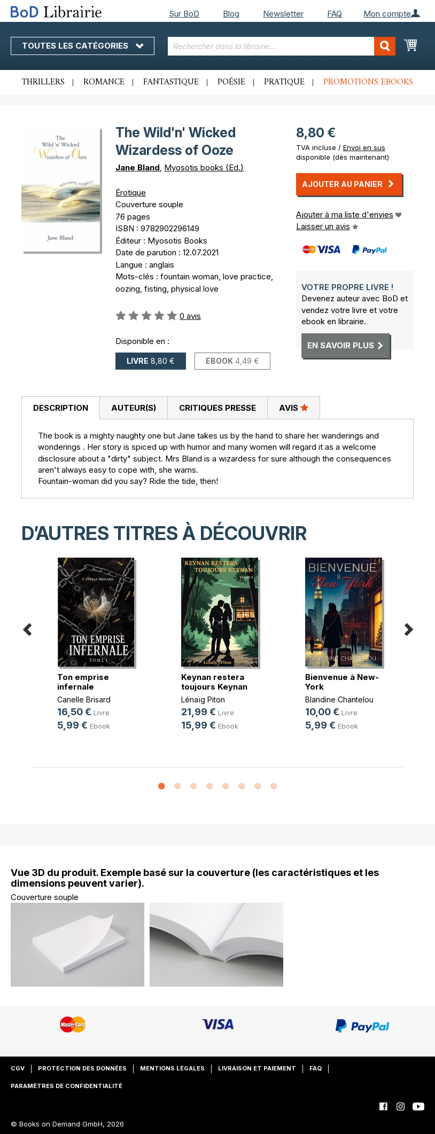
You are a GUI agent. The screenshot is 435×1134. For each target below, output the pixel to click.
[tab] (60, 408)
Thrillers (43, 82)
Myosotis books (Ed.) (204, 167)
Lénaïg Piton (203, 699)
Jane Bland (137, 167)
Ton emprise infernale (83, 682)
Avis (293, 407)
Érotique (130, 192)
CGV (18, 1068)
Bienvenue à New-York (342, 682)
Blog (231, 14)
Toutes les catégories (82, 46)
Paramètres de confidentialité (66, 1086)
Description (60, 408)
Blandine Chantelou (339, 699)
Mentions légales (172, 1068)
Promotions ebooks (368, 82)
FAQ (334, 14)
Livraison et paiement (257, 1068)
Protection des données (82, 1068)
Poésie (231, 82)
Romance (104, 82)
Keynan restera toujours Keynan (214, 682)
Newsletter (283, 14)
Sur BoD (184, 14)
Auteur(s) (133, 408)
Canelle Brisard (84, 699)
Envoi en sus (364, 147)
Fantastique (171, 82)
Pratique (284, 82)
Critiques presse (217, 408)
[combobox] (281, 46)
